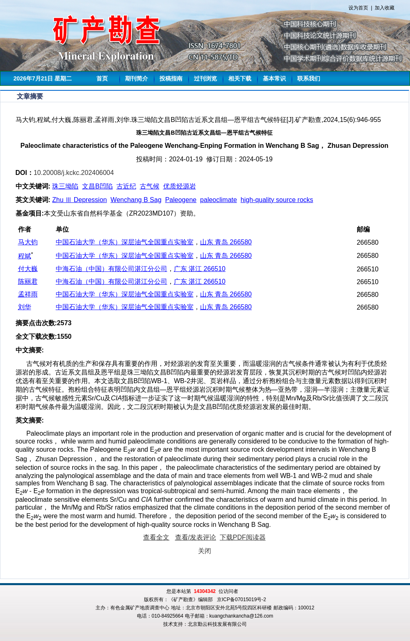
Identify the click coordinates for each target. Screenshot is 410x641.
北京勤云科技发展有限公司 (217, 624)
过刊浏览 (205, 78)
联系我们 (308, 78)
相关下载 (239, 78)
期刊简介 (136, 78)
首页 (102, 78)
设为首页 (358, 8)
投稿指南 (170, 78)
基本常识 (274, 78)
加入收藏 (384, 8)
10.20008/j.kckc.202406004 (74, 172)
